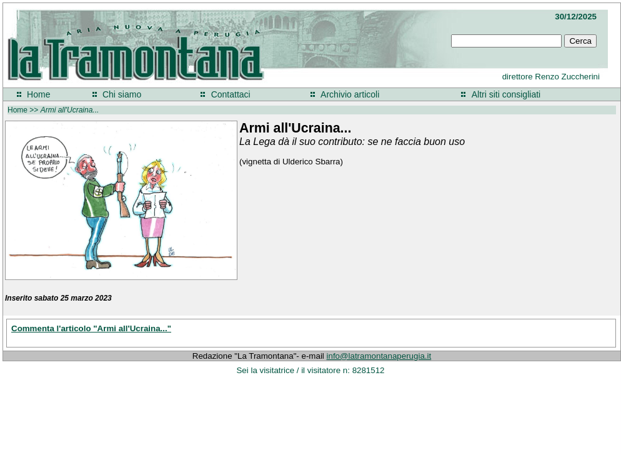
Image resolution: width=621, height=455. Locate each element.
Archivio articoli (349, 94)
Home (38, 94)
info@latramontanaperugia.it (379, 356)
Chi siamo (121, 94)
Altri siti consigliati (506, 94)
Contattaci (231, 94)
